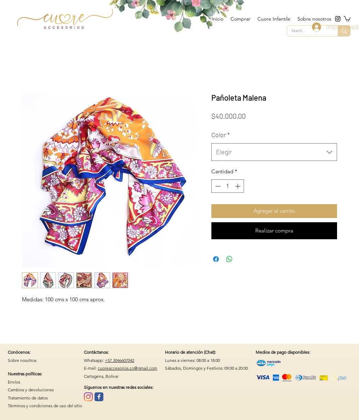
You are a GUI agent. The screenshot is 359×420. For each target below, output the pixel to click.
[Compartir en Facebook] (216, 259)
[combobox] (274, 152)
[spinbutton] (228, 186)
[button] (347, 18)
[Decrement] (217, 186)
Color (220, 135)
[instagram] (337, 18)
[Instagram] (88, 396)
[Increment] (238, 186)
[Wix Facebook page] (99, 396)
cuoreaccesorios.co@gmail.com (127, 368)
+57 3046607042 (119, 360)
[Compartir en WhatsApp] (229, 259)
